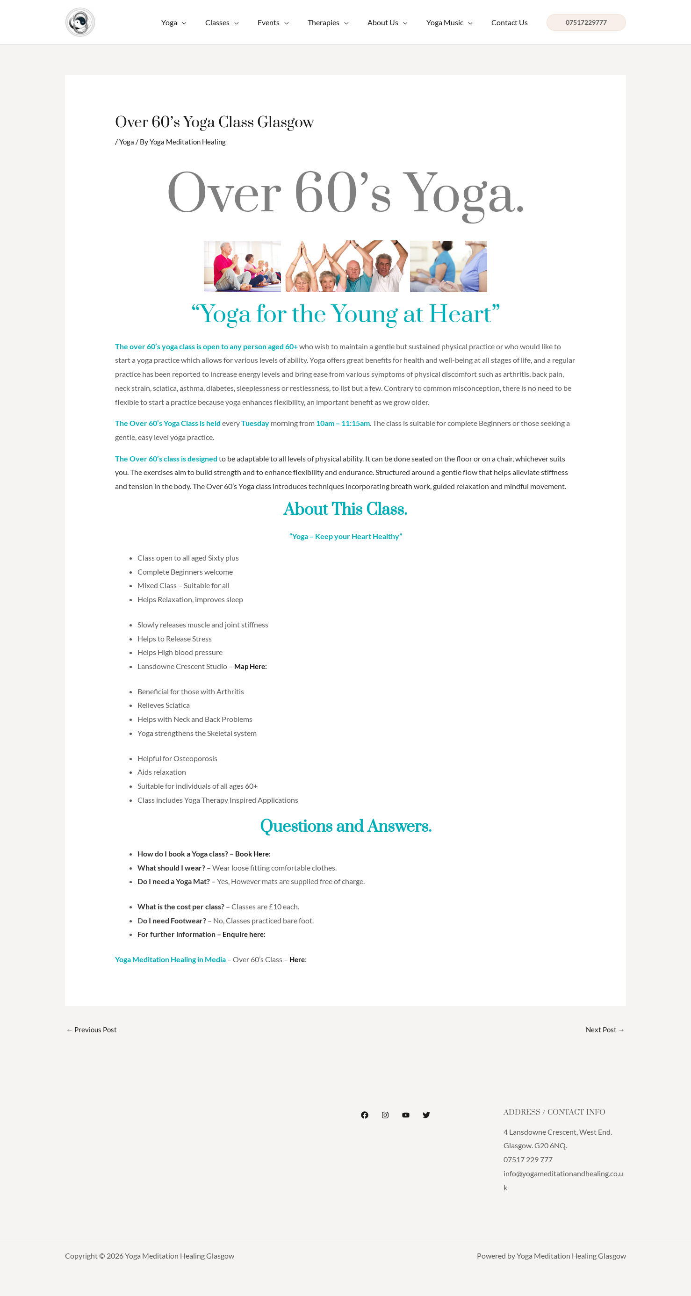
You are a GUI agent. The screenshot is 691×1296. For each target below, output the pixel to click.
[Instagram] (385, 1115)
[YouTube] (405, 1115)
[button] (586, 22)
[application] (206, 22)
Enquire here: (245, 933)
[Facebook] (364, 1115)
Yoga (127, 141)
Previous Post (93, 1029)
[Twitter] (426, 1115)
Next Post (604, 1029)
